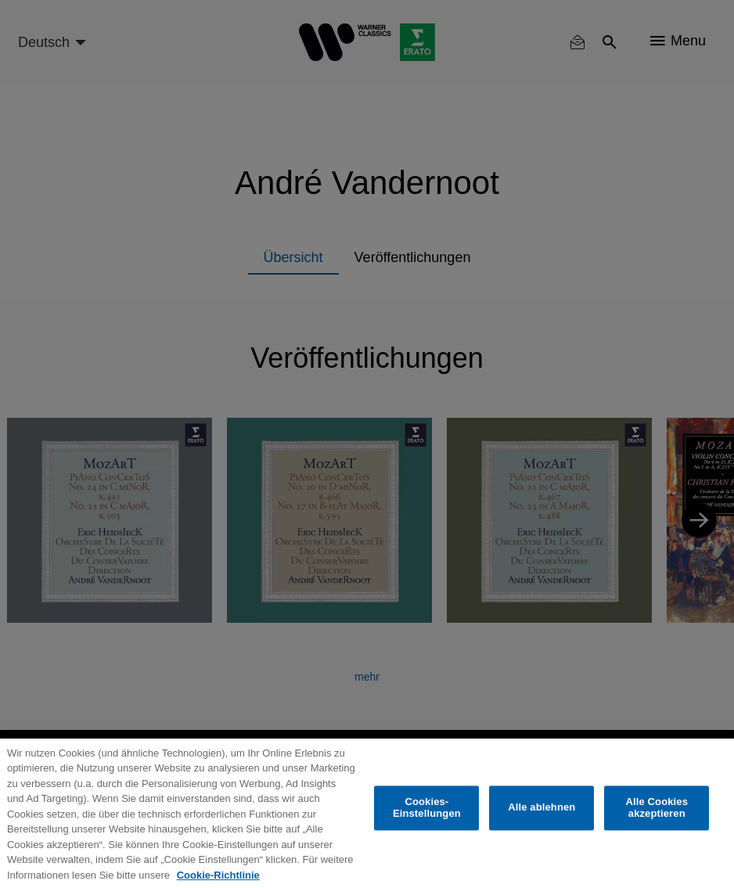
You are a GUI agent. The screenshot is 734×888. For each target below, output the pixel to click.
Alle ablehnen (541, 819)
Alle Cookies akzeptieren (656, 819)
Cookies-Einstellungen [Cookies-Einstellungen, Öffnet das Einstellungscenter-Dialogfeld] (427, 819)
